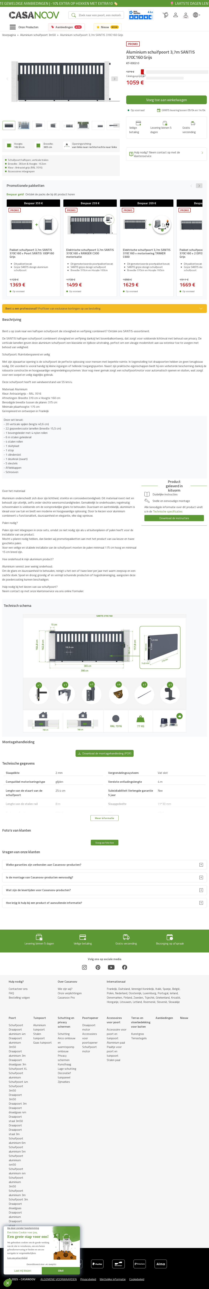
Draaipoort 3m (18, 1103)
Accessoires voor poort (114, 1020)
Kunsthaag (64, 1064)
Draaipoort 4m (18, 1230)
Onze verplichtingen (70, 993)
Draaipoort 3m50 (15, 1097)
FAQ (11, 993)
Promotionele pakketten (17, 1283)
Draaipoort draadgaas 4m (17, 1110)
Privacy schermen (64, 1057)
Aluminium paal (116, 1042)
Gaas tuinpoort (42, 1042)
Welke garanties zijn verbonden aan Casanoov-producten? (43, 864)
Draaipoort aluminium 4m (17, 1031)
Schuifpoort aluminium (16, 1075)
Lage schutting (67, 1068)
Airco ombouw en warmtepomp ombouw (66, 1044)
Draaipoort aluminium (15, 1214)
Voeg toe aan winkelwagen (166, 100)
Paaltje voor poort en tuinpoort (114, 1051)
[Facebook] (124, 967)
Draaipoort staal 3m (15, 1131)
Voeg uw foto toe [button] (104, 842)
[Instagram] (84, 967)
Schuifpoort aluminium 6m (17, 1140)
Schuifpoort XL (18, 1068)
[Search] (100, 15)
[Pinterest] (98, 967)
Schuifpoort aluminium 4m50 (16, 1160)
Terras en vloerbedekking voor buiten (140, 1022)
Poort (12, 1018)
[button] (114, 78)
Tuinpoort (39, 1018)
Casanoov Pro (66, 997)
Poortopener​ (90, 1018)
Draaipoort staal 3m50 (16, 1118)
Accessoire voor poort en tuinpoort (116, 1033)
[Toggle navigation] (24, 27)
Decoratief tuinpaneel (64, 1075)
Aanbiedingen (164, 1018)
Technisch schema (56, 1283)
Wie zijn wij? (65, 989)
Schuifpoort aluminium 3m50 (16, 1181)
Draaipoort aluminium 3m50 (15, 1042)
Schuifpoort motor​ (89, 1049)
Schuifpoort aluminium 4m (17, 1171)
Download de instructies (174, 518)
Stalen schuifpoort (16, 1236)
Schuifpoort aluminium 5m (17, 1149)
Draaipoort (15, 1125)
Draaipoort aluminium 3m (17, 1053)
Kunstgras (137, 1034)
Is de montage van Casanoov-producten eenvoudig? (39, 877)
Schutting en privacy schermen (66, 1022)
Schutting (64, 1034)
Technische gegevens (103, 1283)
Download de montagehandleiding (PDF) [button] (104, 753)
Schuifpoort (16, 1025)
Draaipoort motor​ (89, 1027)
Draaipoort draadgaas (15, 1206)
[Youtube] (111, 967)
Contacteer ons (18, 989)
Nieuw (184, 1018)
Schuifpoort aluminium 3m (17, 1192)
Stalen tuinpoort (39, 1036)
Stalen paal (113, 1060)
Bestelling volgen (19, 997)
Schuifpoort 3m (18, 1199)
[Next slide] (116, 125)
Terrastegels (139, 1038)
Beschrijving (38, 1281)
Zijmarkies (64, 1082)
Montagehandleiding (79, 1281)
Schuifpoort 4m (18, 1082)
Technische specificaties (167, 511)
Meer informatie (104, 818)
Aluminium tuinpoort (39, 1027)
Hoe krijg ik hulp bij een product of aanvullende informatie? (44, 903)
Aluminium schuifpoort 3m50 (38, 35)
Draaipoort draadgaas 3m (17, 1062)
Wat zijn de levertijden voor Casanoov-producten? (38, 890)
